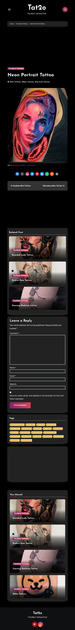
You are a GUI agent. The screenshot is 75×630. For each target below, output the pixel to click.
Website (13, 384)
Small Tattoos (30, 424)
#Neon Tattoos (28, 82)
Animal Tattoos (51, 424)
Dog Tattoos (37, 436)
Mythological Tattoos (50, 432)
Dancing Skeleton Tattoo (24, 305)
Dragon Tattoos (59, 436)
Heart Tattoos (47, 436)
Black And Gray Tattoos (17, 424)
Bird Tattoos (14, 432)
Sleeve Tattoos (26, 436)
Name (13, 368)
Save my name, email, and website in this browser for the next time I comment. (37, 397)
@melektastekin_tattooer (23, 165)
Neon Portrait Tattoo (31, 75)
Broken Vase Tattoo (22, 280)
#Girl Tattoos (15, 82)
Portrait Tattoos (25, 432)
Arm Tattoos (37, 428)
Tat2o (37, 7)
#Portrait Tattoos (42, 82)
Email (13, 376)
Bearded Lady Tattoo (22, 255)
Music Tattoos (14, 440)
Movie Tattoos (58, 428)
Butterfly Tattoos (37, 432)
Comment (15, 333)
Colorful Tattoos (27, 428)
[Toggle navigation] (9, 9)
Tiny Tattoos (47, 428)
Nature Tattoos (15, 436)
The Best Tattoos (15, 69)
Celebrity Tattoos (26, 440)
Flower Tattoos (15, 428)
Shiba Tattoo (19, 594)
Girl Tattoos (41, 424)
